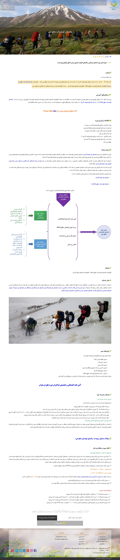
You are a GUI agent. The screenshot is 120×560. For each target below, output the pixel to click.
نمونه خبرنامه (60, 523)
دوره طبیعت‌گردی (102, 539)
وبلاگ (91, 2)
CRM (99, 558)
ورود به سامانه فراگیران (61, 537)
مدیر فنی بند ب (101, 537)
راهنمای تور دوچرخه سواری (16, 288)
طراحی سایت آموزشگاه (106, 558)
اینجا (54, 111)
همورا (96, 558)
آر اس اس (81, 537)
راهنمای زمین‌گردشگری (67, 291)
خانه (104, 2)
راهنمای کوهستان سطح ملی (25, 82)
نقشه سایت (81, 539)
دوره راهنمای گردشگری (102, 541)
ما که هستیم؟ (83, 2)
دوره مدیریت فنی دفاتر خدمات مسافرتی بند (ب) (72, 288)
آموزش (106, 56)
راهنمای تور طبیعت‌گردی (90, 154)
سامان (105, 477)
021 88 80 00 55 (103, 550)
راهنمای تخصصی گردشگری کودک (102, 291)
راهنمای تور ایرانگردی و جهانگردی (34, 288)
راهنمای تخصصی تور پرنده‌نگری (83, 291)
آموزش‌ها (97, 2)
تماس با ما (81, 541)
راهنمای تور (101, 544)
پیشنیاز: (109, 86)
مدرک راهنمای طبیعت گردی (88, 102)
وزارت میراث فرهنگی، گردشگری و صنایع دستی (28, 161)
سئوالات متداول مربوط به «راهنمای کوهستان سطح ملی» (92, 439)
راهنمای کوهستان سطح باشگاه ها (100, 184)
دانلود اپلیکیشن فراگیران (60, 539)
